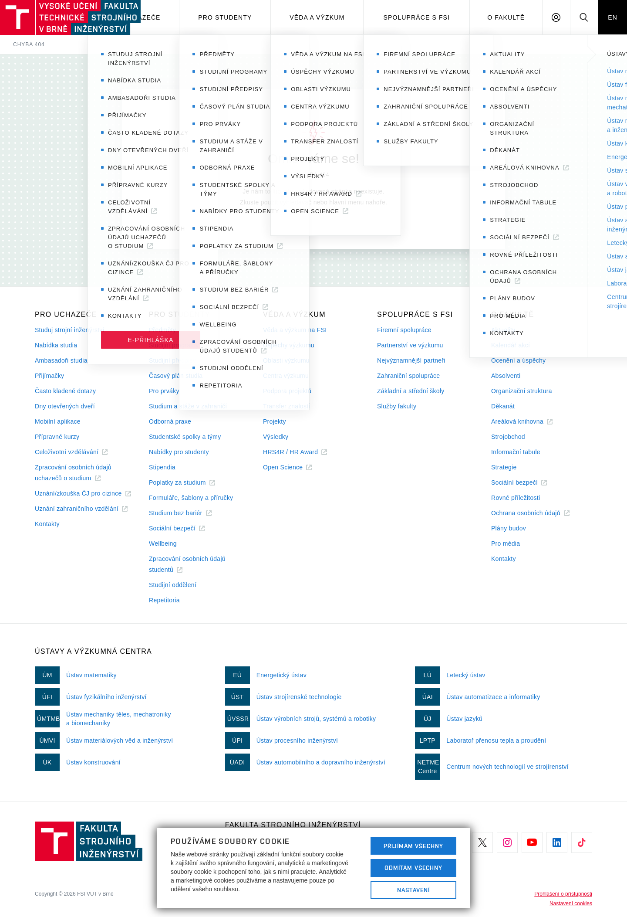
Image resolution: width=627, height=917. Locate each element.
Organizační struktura (521, 390)
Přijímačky (49, 375)
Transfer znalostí (286, 406)
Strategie (504, 467)
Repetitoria (164, 600)
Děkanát (503, 406)
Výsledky (275, 436)
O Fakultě (506, 17)
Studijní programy (174, 345)
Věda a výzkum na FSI (295, 329)
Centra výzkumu (286, 375)
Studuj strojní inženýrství (69, 329)
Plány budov (508, 528)
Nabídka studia (56, 345)
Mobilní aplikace (58, 421)
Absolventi (505, 375)
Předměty (162, 329)
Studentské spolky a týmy (185, 436)
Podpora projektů (287, 390)
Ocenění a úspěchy (518, 360)
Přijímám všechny (413, 845)
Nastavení (413, 889)
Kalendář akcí (510, 345)
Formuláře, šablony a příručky (191, 497)
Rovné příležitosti (515, 497)
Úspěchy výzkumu (288, 345)
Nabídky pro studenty (179, 451)
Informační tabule (515, 451)
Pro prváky (164, 390)
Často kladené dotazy (65, 390)
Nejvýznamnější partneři (411, 360)
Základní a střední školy (411, 390)
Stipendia (162, 467)
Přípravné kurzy (57, 436)
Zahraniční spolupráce (408, 375)
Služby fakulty (396, 406)
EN (612, 17)
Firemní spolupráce (404, 329)
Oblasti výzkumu (286, 360)
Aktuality (503, 329)
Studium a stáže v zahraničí (188, 406)
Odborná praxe (170, 421)
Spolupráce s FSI (417, 17)
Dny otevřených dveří (65, 406)
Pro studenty (225, 17)
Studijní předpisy (172, 360)
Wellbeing (163, 543)
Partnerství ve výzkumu (410, 345)
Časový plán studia (175, 375)
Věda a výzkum (317, 17)
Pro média (505, 543)
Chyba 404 (29, 44)
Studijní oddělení (172, 584)
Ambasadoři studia (61, 360)
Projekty (274, 421)
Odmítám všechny (413, 867)
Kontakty (47, 523)
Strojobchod (508, 436)
